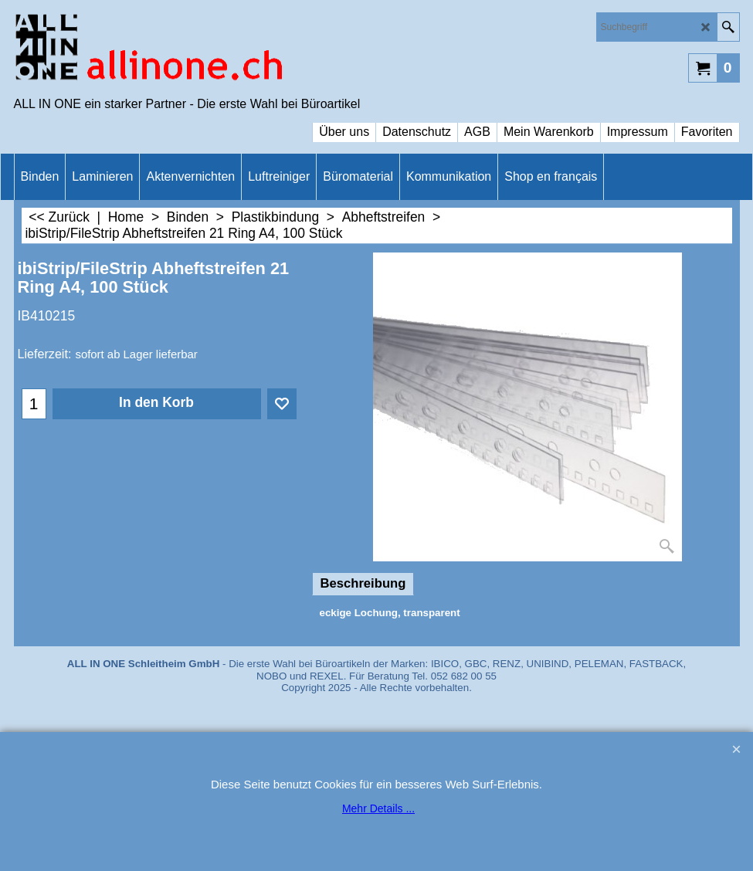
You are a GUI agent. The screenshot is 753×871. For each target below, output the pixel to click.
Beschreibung (363, 583)
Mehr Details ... (378, 808)
